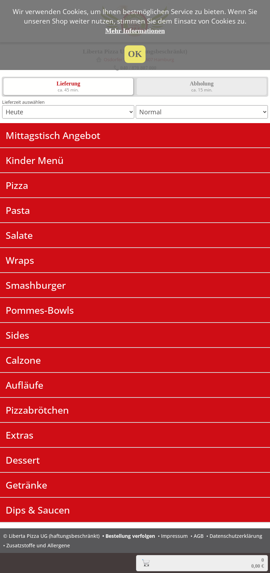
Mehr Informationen (135, 30)
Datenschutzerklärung (236, 536)
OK (135, 54)
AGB (199, 536)
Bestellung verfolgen (130, 536)
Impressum (174, 536)
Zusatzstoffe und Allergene (38, 545)
